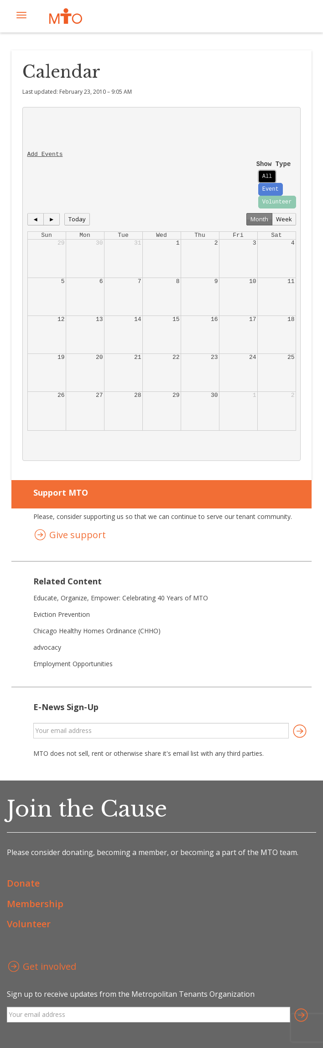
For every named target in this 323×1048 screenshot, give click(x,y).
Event (270, 189)
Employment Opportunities (73, 663)
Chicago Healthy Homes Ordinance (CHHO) (97, 630)
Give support (69, 536)
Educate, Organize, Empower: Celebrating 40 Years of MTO (120, 598)
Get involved (41, 967)
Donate (23, 883)
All (267, 176)
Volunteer (277, 202)
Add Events (45, 154)
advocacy (47, 647)
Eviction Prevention (61, 614)
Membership (35, 904)
